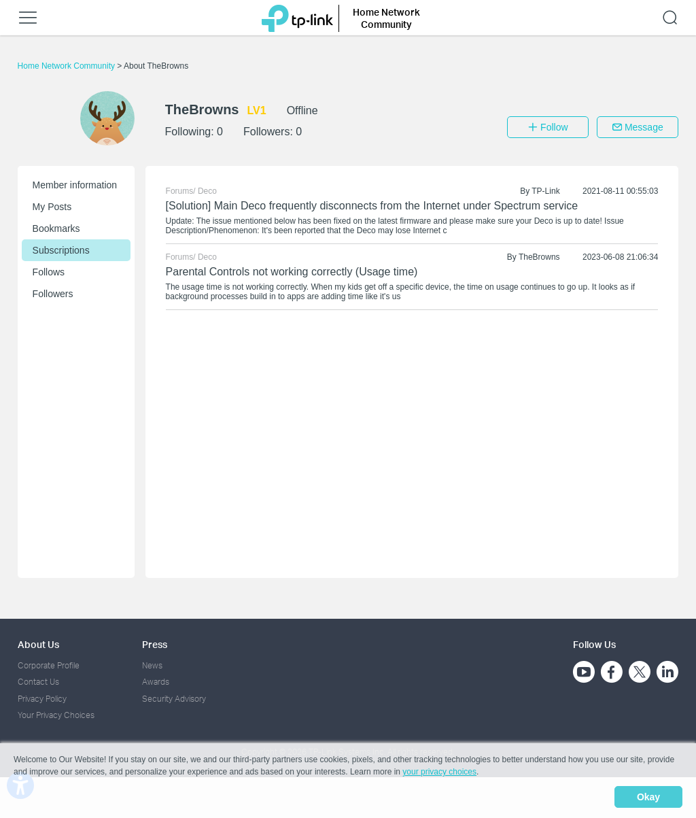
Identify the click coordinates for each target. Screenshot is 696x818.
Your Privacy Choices (56, 715)
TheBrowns (539, 257)
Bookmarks (56, 228)
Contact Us (38, 682)
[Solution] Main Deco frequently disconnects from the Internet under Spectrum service (372, 205)
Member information (75, 185)
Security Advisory (174, 699)
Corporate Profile (49, 665)
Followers (53, 293)
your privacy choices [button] (439, 773)
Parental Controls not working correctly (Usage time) (292, 271)
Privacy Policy (42, 699)
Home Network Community (68, 66)
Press (154, 644)
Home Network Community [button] (386, 18)
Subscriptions (61, 250)
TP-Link (545, 191)
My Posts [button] (52, 206)
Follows (49, 272)
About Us (38, 644)
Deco (207, 191)
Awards (155, 682)
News (152, 665)
